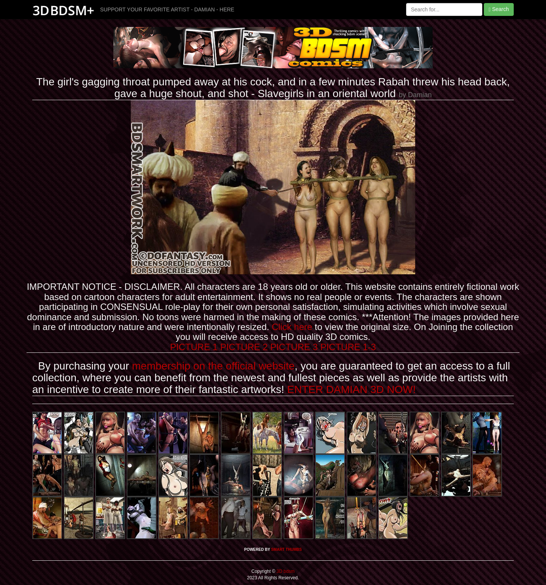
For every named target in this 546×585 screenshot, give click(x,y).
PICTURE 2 (244, 347)
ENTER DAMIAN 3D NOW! (351, 389)
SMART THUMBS (286, 549)
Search (499, 9)
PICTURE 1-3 (348, 347)
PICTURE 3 (294, 347)
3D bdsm (285, 571)
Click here (292, 327)
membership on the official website (213, 366)
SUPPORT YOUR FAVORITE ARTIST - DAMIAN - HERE (167, 9)
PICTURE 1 (194, 347)
